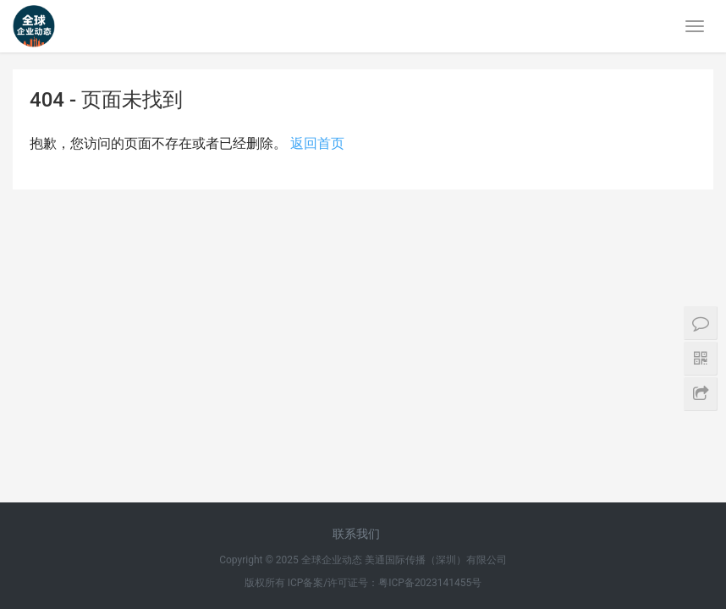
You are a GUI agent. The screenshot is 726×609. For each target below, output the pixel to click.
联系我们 (356, 254)
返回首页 (317, 143)
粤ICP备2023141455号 (429, 304)
